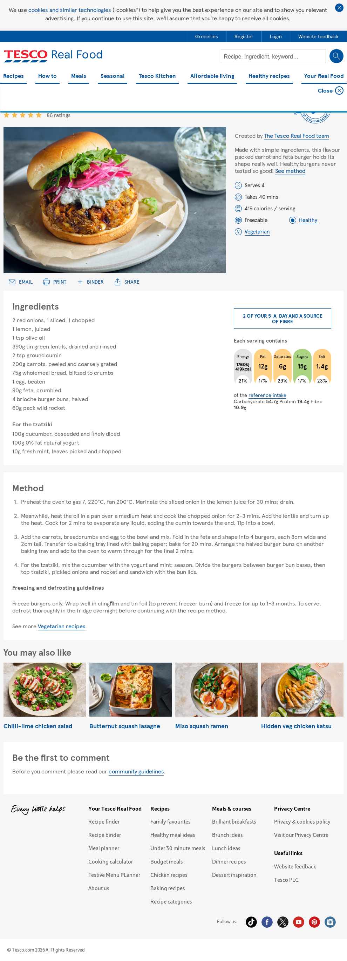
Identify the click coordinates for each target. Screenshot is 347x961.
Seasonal (112, 76)
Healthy (308, 220)
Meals (78, 76)
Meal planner (103, 848)
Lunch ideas (226, 848)
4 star (31, 115)
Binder (90, 281)
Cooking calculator (110, 861)
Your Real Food (324, 76)
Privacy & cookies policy (302, 821)
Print (54, 281)
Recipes (13, 76)
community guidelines (136, 771)
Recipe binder (104, 835)
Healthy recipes (269, 76)
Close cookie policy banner (339, 8)
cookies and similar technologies (69, 10)
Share (127, 281)
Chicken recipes (169, 875)
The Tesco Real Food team (296, 135)
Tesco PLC (286, 880)
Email (21, 281)
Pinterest (314, 922)
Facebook (267, 922)
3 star (23, 115)
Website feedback (295, 866)
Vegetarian (257, 231)
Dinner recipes (229, 861)
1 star (6, 115)
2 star (15, 115)
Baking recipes (167, 888)
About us (98, 888)
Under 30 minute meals (177, 848)
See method (290, 171)
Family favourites (170, 821)
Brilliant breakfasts (234, 821)
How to (47, 76)
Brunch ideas (227, 835)
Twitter (282, 922)
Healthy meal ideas (172, 835)
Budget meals (166, 861)
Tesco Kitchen (157, 76)
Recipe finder (104, 821)
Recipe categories (171, 901)
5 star (39, 115)
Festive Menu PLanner (114, 875)
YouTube (298, 922)
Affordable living (212, 76)
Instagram (330, 922)
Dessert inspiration (234, 875)
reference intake (267, 394)
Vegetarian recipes (62, 626)
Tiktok (251, 922)
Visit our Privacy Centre (301, 835)
